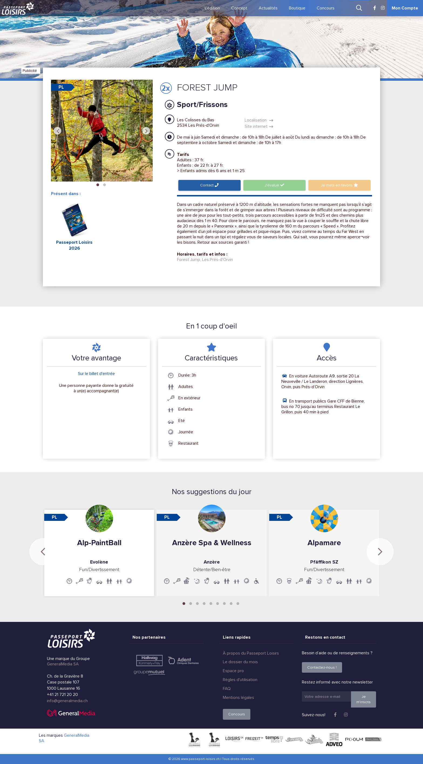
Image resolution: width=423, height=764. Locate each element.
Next (146, 131)
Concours (326, 8)
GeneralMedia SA (63, 664)
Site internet (259, 126)
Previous (57, 131)
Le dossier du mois (240, 662)
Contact (209, 185)
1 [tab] (97, 184)
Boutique (297, 8)
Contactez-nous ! (322, 667)
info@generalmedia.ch (67, 700)
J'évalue (274, 185)
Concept (239, 8)
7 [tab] (224, 603)
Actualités (268, 8)
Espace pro (233, 670)
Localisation (259, 120)
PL (61, 87)
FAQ (227, 688)
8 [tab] (231, 603)
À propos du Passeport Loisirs (251, 653)
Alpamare (324, 542)
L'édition (212, 8)
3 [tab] (197, 603)
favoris (339, 185)
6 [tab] (217, 603)
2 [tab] (104, 184)
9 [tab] (238, 603)
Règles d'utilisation (240, 679)
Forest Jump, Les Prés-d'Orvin (205, 259)
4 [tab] (204, 603)
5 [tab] (211, 603)
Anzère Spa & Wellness (211, 542)
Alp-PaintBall (99, 542)
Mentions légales (238, 697)
